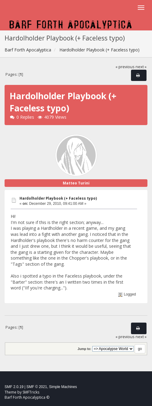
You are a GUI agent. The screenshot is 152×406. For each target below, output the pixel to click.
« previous (125, 66)
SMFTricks (31, 392)
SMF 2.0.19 (14, 387)
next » (141, 66)
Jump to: (84, 349)
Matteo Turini (76, 183)
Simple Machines (63, 387)
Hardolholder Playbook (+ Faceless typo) (58, 198)
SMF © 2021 (37, 387)
